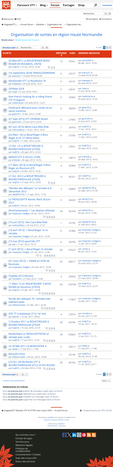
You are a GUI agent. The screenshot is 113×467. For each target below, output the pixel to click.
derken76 (86, 199)
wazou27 (16, 75)
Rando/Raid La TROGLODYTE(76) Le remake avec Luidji (29, 335)
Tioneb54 (16, 278)
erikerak (16, 160)
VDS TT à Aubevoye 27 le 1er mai (27, 313)
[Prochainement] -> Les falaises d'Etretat (32, 210)
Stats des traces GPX (26, 458)
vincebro (86, 313)
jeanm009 (86, 60)
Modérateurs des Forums (27, 40)
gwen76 (16, 114)
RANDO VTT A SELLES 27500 (24, 157)
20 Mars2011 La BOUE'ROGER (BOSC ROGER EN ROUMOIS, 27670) (29, 62)
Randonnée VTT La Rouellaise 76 (27, 80)
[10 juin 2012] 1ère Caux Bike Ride (28, 222)
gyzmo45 (16, 121)
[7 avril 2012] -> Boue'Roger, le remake (30, 249)
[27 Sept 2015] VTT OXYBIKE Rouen (28, 118)
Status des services (25, 461)
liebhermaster (18, 305)
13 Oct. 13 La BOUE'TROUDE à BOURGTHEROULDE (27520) (26, 147)
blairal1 (15, 316)
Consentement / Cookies (28, 454)
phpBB (50, 417)
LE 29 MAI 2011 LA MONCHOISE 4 (27, 346)
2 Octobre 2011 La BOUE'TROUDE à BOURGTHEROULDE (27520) (29, 323)
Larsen (85, 248)
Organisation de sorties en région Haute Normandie (56, 34)
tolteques (16, 83)
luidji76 (15, 66)
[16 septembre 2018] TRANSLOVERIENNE (32, 72)
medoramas (18, 102)
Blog (43, 5)
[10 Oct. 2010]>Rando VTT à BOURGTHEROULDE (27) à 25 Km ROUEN (32, 363)
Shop (81, 5)
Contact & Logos (24, 438)
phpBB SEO (61, 424)
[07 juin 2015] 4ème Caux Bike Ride (29, 126)
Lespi (14, 91)
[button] (110, 47)
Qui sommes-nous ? (26, 435)
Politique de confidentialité (23, 449)
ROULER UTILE (17, 354)
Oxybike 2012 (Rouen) (21, 275)
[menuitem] (17, 19)
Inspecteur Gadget (20, 213)
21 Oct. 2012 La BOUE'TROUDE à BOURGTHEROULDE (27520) (27, 177)
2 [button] (107, 47)
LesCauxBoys (18, 129)
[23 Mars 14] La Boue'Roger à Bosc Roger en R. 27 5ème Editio (28, 136)
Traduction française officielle (53, 420)
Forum (55, 5)
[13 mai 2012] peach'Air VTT (24, 241)
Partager (69, 5)
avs (13, 244)
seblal (15, 349)
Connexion (107, 5)
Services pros (22, 441)
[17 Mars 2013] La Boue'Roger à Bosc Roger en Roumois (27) (30, 166)
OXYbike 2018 (16, 88)
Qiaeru (67, 420)
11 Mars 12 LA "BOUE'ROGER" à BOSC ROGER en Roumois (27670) (30, 285)
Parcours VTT (26, 5)
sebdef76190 (18, 194)
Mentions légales (24, 445)
